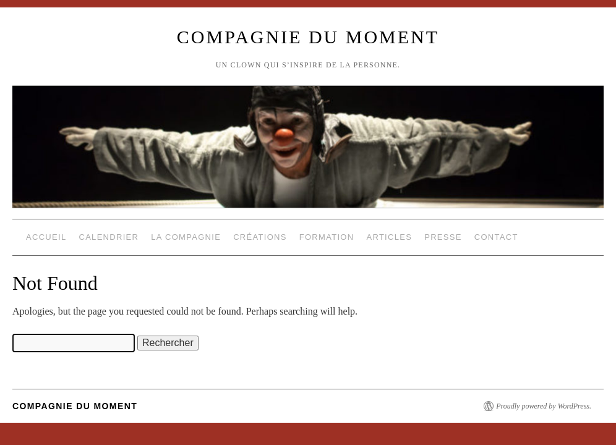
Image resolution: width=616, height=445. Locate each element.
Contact (496, 237)
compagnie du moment (308, 37)
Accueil (46, 237)
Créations (260, 237)
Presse (443, 237)
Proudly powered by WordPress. (543, 406)
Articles (389, 237)
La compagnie (186, 237)
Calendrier (109, 237)
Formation (326, 237)
